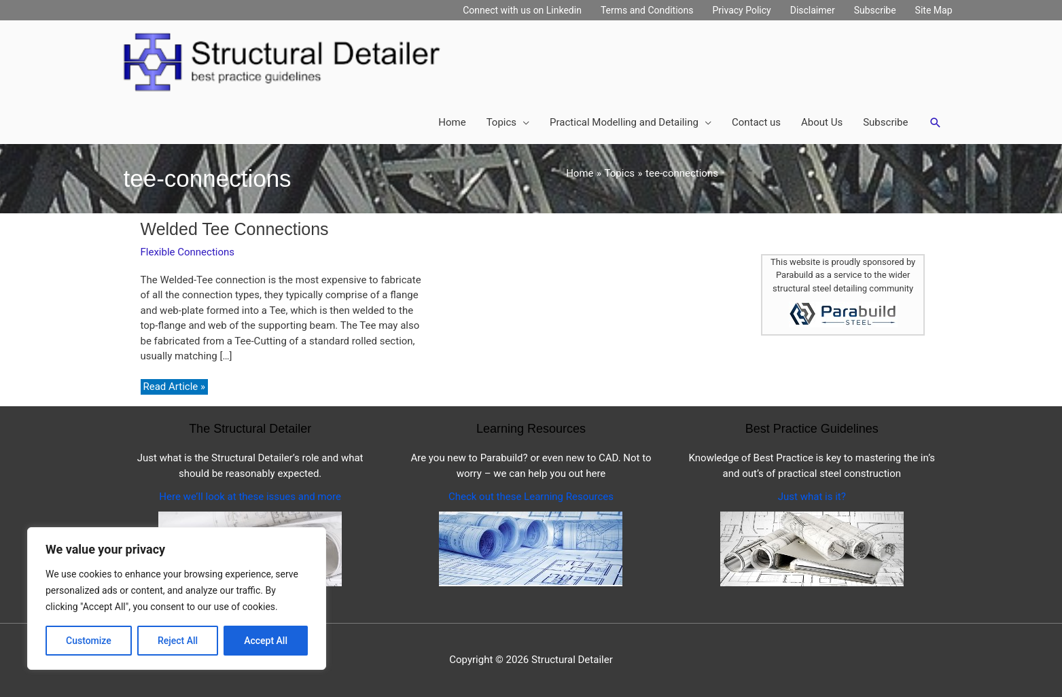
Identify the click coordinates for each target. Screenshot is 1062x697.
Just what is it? (812, 496)
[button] (935, 123)
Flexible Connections (188, 252)
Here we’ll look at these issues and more (250, 496)
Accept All (265, 640)
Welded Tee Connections (235, 228)
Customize (88, 640)
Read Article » (174, 387)
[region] (176, 598)
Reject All (178, 640)
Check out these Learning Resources (531, 496)
